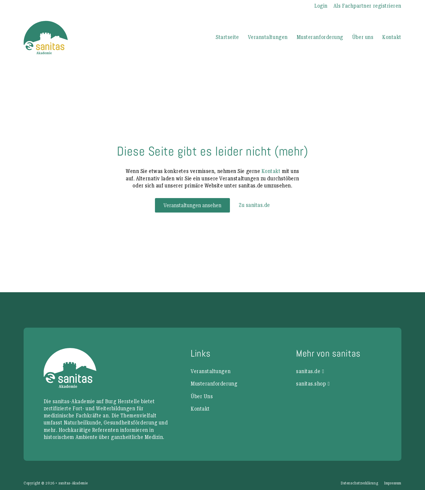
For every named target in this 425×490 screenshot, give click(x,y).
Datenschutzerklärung (359, 483)
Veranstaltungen (268, 37)
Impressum (392, 483)
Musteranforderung (320, 37)
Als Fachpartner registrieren (367, 6)
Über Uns (202, 396)
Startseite (227, 37)
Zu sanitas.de (254, 205)
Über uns (362, 37)
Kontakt (391, 37)
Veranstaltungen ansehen (192, 205)
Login (321, 6)
